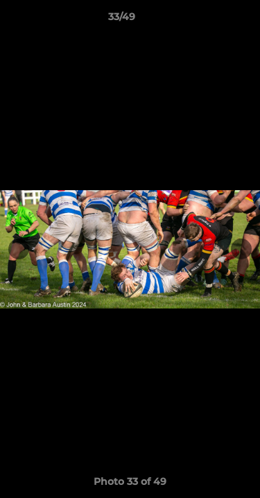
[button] (210, 20)
